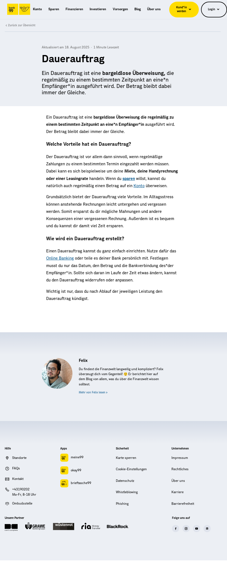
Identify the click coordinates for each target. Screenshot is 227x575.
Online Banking (60, 258)
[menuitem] (37, 9)
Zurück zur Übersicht (20, 25)
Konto (139, 186)
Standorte (19, 457)
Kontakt (18, 478)
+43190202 (21, 489)
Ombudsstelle (22, 503)
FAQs (16, 468)
